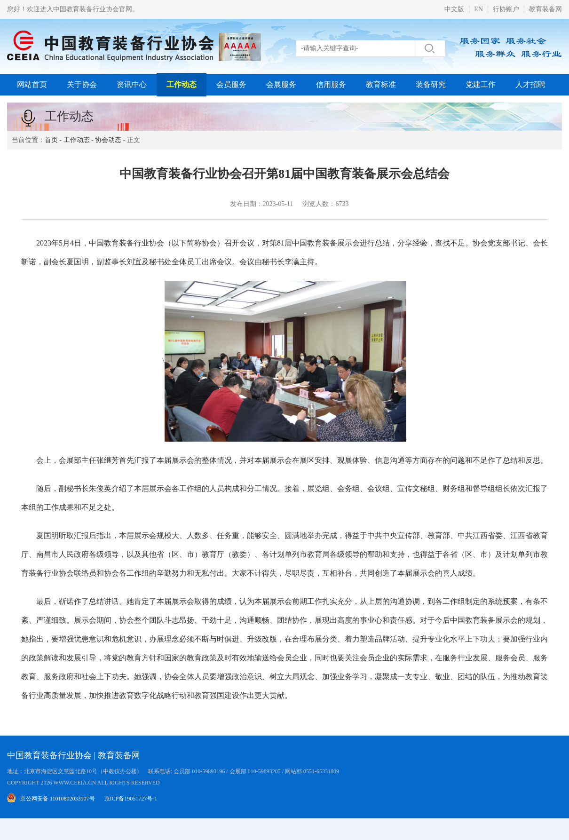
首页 (51, 139)
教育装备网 (545, 9)
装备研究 (431, 84)
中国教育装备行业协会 (49, 755)
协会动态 (108, 139)
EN (478, 9)
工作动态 (181, 84)
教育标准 (381, 84)
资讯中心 (132, 84)
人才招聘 (530, 84)
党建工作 (481, 84)
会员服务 (231, 84)
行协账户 (506, 9)
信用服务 (331, 84)
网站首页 (32, 84)
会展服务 (281, 84)
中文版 (454, 9)
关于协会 (82, 84)
